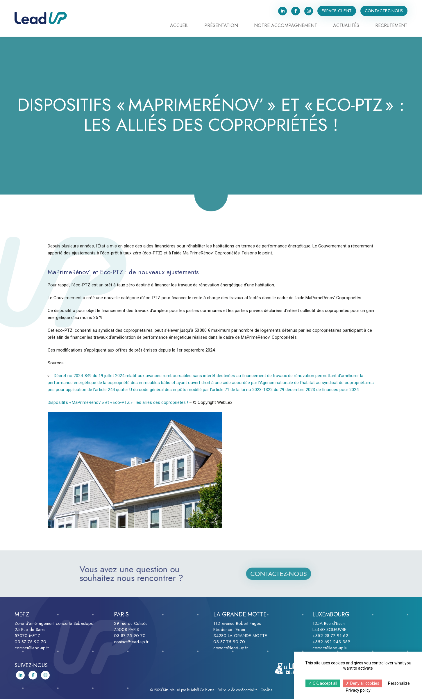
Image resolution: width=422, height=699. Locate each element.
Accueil (179, 26)
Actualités (346, 26)
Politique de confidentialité (237, 690)
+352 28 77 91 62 (330, 635)
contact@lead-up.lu (329, 648)
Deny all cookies (362, 683)
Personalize (399, 683)
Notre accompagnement (285, 26)
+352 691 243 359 (331, 642)
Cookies (266, 690)
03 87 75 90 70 (30, 642)
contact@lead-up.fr (32, 648)
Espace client (337, 11)
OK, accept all (322, 683)
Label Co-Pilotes (202, 690)
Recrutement (391, 26)
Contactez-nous (384, 11)
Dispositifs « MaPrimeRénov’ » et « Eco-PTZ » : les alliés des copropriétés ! (118, 402)
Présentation (221, 26)
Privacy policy (358, 690)
